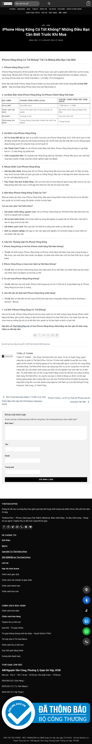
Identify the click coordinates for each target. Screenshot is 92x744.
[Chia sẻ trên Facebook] (39, 335)
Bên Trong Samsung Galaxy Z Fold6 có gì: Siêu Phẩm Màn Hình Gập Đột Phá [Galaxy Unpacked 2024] (24, 401)
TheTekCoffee (20, 326)
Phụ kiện (61, 9)
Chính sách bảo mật (10, 591)
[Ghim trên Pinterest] (53, 335)
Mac (29, 9)
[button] (88, 3)
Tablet (35, 9)
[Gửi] (49, 3)
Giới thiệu (6, 540)
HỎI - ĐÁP (46, 25)
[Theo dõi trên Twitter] (13, 527)
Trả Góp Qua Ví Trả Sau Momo (14, 639)
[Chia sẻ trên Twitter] (44, 335)
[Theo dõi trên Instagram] (8, 527)
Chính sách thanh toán (11, 586)
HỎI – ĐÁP (63, 13)
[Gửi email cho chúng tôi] (17, 527)
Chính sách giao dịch (10, 574)
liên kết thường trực (43, 344)
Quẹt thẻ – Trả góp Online (12, 628)
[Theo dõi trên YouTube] (30, 527)
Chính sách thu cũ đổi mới (13, 645)
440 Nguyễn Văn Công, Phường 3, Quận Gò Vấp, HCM (31, 670)
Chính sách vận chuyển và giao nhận (17, 580)
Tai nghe (52, 9)
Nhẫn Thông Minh (74, 9)
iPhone (12, 9)
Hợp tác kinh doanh (10, 568)
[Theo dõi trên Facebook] (4, 527)
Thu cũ (44, 13)
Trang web (9, 467)
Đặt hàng (53, 13)
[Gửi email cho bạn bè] (48, 335)
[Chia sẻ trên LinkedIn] (57, 335)
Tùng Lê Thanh (56, 40)
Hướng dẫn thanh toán (11, 656)
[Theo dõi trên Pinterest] (26, 527)
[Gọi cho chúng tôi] (22, 527)
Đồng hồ (43, 9)
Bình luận (9, 423)
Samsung (21, 9)
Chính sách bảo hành (11, 611)
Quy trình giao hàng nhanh (12, 650)
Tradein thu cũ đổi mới (11, 622)
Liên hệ (5, 563)
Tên (6, 444)
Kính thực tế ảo (33, 13)
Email (7, 456)
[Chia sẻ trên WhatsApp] (35, 335)
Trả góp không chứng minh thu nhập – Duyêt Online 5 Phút (26, 633)
